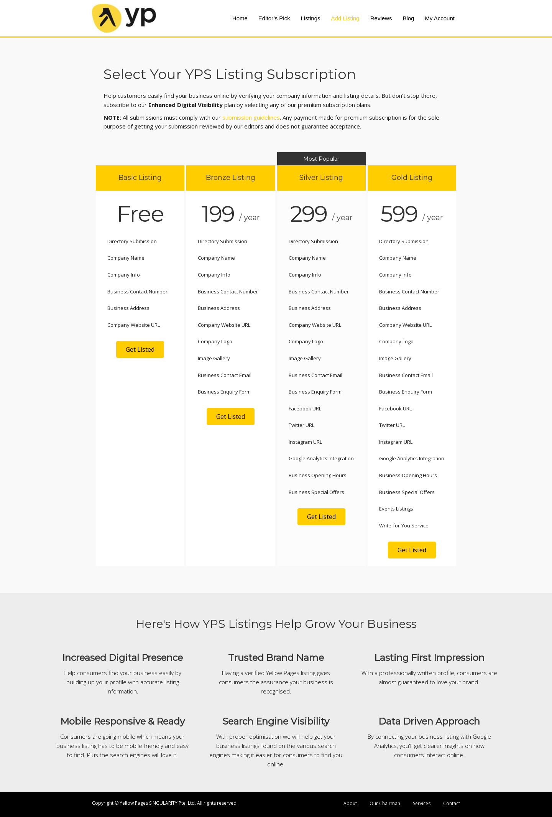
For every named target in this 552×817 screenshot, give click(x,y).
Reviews (381, 18)
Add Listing (345, 18)
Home (240, 18)
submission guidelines (251, 117)
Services (421, 803)
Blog (408, 18)
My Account (440, 18)
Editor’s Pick (274, 18)
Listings (310, 18)
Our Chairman (385, 803)
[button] (140, 349)
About (350, 803)
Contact (451, 803)
